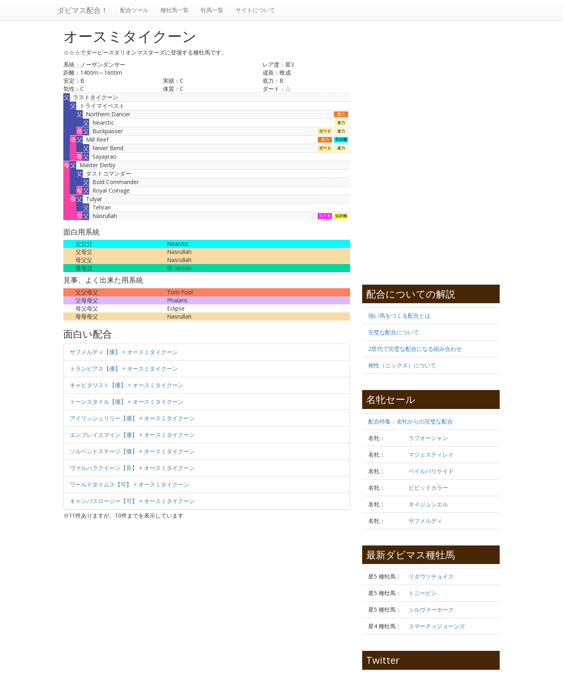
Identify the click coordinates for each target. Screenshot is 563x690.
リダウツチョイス (431, 576)
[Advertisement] (135, 592)
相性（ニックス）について (402, 365)
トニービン (423, 593)
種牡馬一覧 (175, 10)
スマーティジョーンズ (437, 626)
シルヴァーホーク (431, 609)
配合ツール (134, 10)
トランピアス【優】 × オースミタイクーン (124, 368)
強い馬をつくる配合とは (399, 315)
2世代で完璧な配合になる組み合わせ (415, 348)
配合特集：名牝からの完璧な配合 (410, 421)
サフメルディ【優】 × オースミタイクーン (124, 352)
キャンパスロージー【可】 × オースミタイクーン (132, 501)
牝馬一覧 (212, 10)
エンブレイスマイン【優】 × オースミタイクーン (132, 434)
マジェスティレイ (431, 454)
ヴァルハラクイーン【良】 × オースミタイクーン (132, 468)
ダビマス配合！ (82, 10)
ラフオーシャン (428, 438)
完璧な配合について (393, 332)
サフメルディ (425, 520)
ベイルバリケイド (431, 471)
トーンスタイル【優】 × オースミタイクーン (126, 401)
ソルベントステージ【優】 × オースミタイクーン (132, 451)
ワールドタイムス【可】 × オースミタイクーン (129, 484)
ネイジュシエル (428, 504)
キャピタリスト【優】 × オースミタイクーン (126, 385)
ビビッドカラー (428, 487)
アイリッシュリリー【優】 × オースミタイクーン (132, 418)
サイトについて (255, 10)
